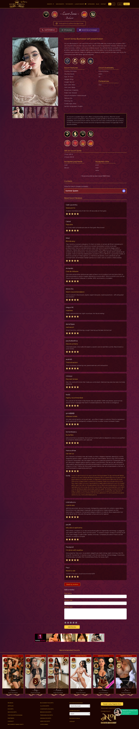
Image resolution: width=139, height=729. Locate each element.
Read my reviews (72, 584)
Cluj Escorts (44, 706)
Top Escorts (69, 4)
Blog (97, 4)
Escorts (49, 4)
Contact (103, 4)
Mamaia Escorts (45, 718)
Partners (11, 718)
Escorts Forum (75, 718)
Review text (68, 607)
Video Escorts (45, 721)
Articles (10, 706)
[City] (80, 706)
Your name (68, 593)
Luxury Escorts (80, 4)
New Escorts (60, 4)
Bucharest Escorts (46, 702)
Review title (68, 600)
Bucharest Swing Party (16, 724)
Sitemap (72, 721)
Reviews (10, 702)
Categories (91, 4)
